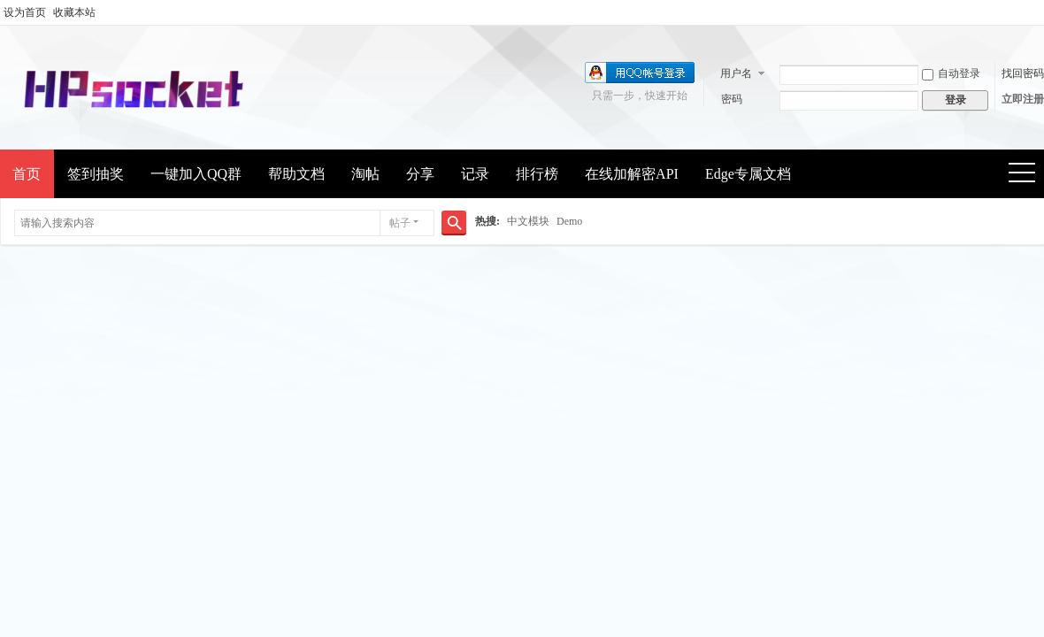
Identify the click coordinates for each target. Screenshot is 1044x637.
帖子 (400, 223)
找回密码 (1023, 73)
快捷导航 (1027, 174)
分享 (420, 173)
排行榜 (537, 173)
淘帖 (365, 173)
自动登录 (951, 73)
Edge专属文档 (748, 173)
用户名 (736, 73)
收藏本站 (74, 12)
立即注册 (1023, 99)
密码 (731, 99)
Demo (569, 221)
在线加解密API (632, 173)
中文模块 (528, 221)
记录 (475, 173)
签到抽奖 (95, 173)
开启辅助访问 (1039, 12)
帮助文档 (296, 173)
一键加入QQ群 (196, 173)
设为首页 (25, 12)
